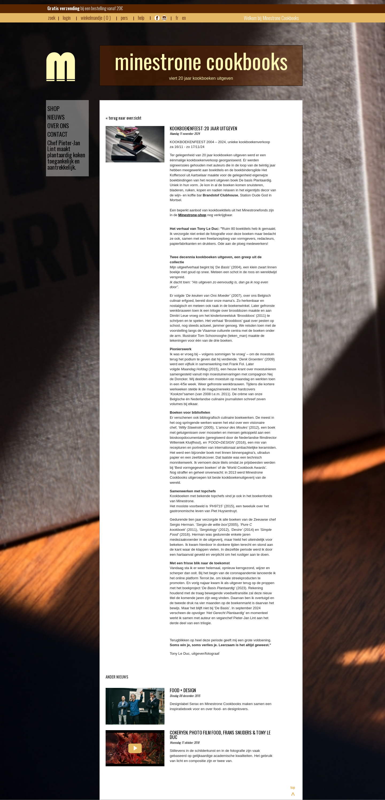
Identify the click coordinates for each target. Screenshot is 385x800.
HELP (141, 17)
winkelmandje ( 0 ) (96, 17)
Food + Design (183, 690)
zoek (51, 17)
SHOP (53, 108)
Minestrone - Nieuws (60, 66)
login (67, 17)
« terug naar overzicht (123, 118)
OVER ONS (58, 126)
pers (124, 17)
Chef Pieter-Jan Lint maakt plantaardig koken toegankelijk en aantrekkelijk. (66, 155)
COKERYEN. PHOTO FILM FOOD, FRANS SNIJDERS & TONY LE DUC (220, 735)
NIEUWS (55, 117)
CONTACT (57, 134)
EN (184, 17)
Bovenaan (293, 791)
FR (176, 17)
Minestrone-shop (192, 215)
